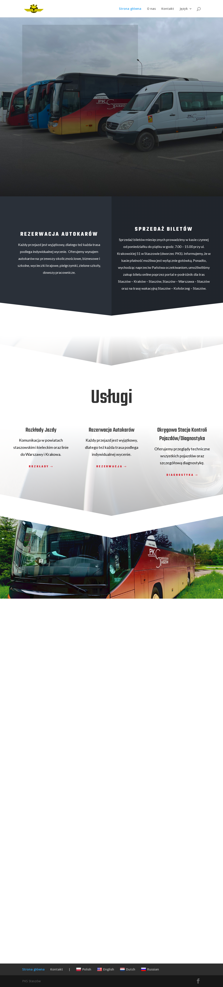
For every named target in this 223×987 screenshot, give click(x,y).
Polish (83, 969)
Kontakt (167, 9)
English (105, 969)
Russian (150, 969)
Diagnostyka (180, 475)
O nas (151, 9)
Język (184, 9)
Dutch (127, 969)
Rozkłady (39, 466)
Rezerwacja (109, 466)
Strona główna (130, 9)
